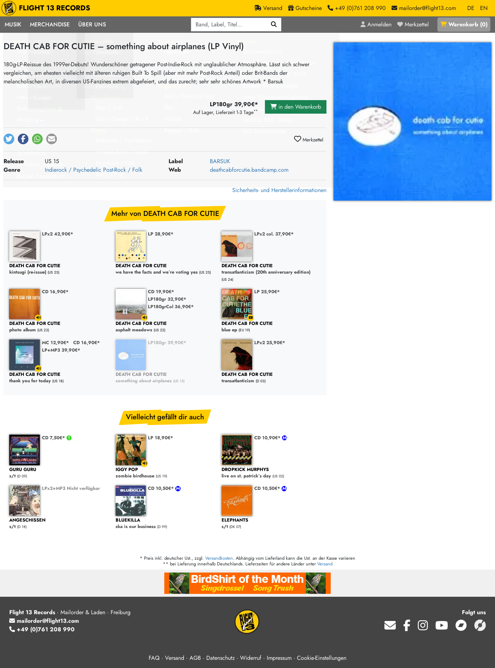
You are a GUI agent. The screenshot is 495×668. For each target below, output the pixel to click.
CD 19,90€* (161, 291)
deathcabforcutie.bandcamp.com (249, 170)
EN (484, 8)
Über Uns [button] (92, 24)
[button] (9, 139)
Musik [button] (13, 24)
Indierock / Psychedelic (73, 170)
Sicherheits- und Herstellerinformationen (279, 190)
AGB (195, 658)
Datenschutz (220, 658)
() (464, 24)
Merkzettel (308, 139)
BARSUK (220, 161)
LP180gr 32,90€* (167, 299)
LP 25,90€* (267, 291)
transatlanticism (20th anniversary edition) (271, 269)
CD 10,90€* (268, 437)
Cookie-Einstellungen (321, 658)
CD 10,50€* (161, 488)
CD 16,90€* (55, 291)
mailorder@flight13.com (44, 621)
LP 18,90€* (160, 437)
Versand (324, 563)
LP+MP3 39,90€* (61, 350)
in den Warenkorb (295, 107)
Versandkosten (219, 558)
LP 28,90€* (161, 234)
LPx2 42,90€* (57, 234)
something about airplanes (165, 378)
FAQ (154, 658)
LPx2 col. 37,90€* (274, 234)
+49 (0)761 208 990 (42, 629)
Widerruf (250, 658)
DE (470, 8)
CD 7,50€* (54, 437)
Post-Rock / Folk (122, 170)
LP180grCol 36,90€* (171, 306)
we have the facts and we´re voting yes (165, 269)
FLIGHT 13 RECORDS (47, 8)
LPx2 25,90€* (269, 342)
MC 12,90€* (55, 342)
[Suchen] (274, 24)
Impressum (279, 658)
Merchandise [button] (50, 24)
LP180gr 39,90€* (167, 342)
